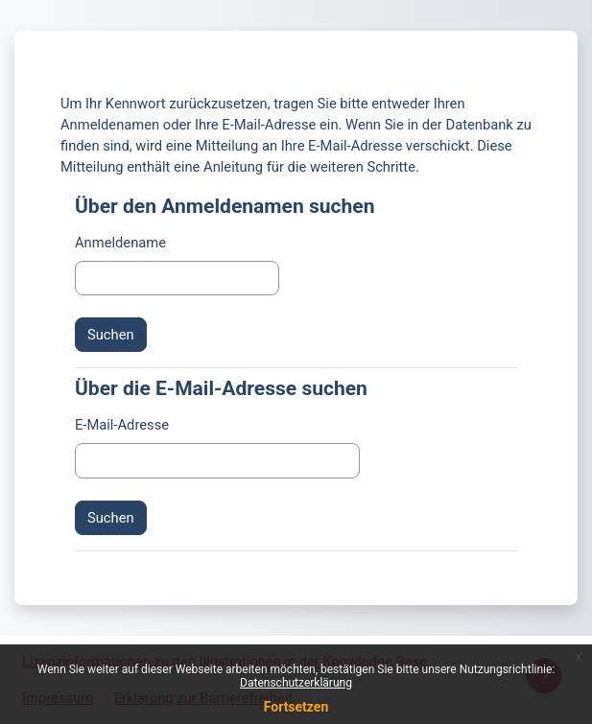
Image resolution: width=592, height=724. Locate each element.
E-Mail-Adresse (122, 424)
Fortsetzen (296, 706)
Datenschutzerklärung (296, 682)
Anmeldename (120, 242)
